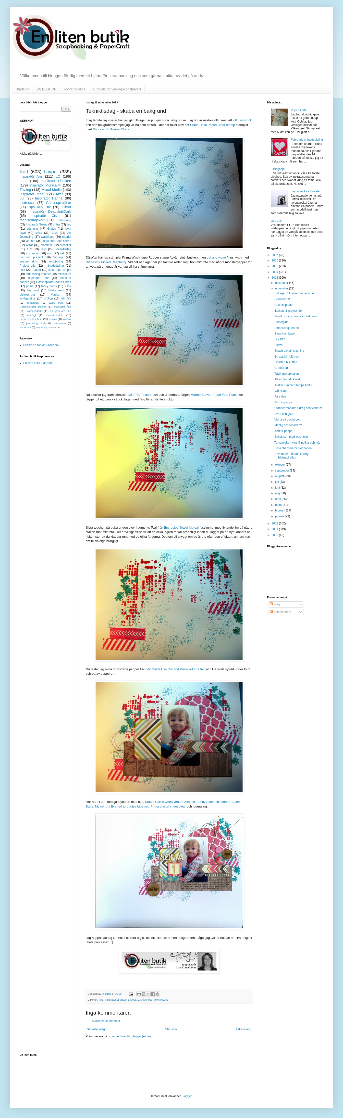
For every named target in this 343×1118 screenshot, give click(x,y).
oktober (280, 464)
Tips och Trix (39, 207)
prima (30, 286)
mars (278, 505)
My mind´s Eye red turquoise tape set (121, 806)
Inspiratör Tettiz (38, 278)
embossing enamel (38, 274)
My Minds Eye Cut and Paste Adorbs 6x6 (176, 669)
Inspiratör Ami (31, 176)
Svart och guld (283, 414)
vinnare (30, 241)
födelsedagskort (32, 220)
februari (280, 510)
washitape (47, 236)
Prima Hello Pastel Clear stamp (212, 125)
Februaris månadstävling (307, 139)
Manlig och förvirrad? (288, 425)
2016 (275, 260)
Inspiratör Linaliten (115, 999)
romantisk (33, 302)
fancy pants (49, 286)
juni (278, 487)
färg (101, 999)
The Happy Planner (46, 327)
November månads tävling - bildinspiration (292, 455)
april (278, 499)
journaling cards (36, 323)
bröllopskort (56, 290)
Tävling (25, 190)
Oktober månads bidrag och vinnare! (298, 408)
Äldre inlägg (243, 1029)
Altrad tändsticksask (287, 379)
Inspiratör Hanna (48, 198)
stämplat (147, 999)
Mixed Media (51, 190)
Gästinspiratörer (58, 203)
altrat (29, 245)
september (282, 470)
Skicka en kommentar (106, 1021)
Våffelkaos (281, 391)
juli (277, 482)
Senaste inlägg (96, 1029)
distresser (27, 203)
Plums (278, 345)
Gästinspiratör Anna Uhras (53, 282)
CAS (55, 233)
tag (69, 224)
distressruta (27, 294)
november (282, 288)
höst (22, 270)
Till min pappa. (284, 402)
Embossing (64, 220)
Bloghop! (279, 169)
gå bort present (31, 257)
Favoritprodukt (55, 315)
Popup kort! (298, 110)
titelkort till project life (288, 310)
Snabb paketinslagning (289, 350)
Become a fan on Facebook (41, 345)
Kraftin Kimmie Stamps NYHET (294, 385)
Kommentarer (280, 612)
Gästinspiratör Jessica (33, 306)
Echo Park (56, 302)
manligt (31, 315)
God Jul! (276, 221)
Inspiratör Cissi (45, 216)
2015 (275, 266)
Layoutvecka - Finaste (305, 191)
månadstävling (54, 265)
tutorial (66, 236)
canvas (53, 319)
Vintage (58, 257)
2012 (275, 523)
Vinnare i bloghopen (287, 419)
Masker (55, 294)
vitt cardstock (242, 120)
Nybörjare (25, 327)
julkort (66, 207)
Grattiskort (281, 368)
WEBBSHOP (46, 89)
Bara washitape (284, 333)
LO (139, 999)
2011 (275, 529)
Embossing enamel (286, 328)
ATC (29, 249)
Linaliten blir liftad (285, 362)
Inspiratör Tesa (32, 194)
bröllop (48, 298)
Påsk (67, 286)
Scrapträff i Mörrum (286, 356)
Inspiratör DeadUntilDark (50, 211)
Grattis (51, 228)
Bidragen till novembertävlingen (294, 293)
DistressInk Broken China (111, 129)
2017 (275, 255)
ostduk (67, 319)
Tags (43, 249)
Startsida (22, 89)
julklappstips (28, 298)
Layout (132, 999)
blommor (46, 245)
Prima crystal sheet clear (168, 806)
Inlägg (276, 604)
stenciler (65, 245)
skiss (39, 233)
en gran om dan (60, 311)
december (282, 283)
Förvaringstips (74, 89)
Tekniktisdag (161, 999)
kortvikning (56, 261)
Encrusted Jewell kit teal (181, 527)
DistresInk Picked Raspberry (106, 262)
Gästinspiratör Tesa (31, 319)
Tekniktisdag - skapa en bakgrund (296, 316)
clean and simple (60, 270)
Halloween (59, 323)
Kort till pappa (283, 431)
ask (62, 253)
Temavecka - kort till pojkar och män (297, 442)
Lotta (23, 181)
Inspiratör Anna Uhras (56, 241)
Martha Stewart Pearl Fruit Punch (214, 395)
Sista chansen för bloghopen (293, 448)
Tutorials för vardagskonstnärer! (117, 89)
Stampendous (34, 311)
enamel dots (29, 261)
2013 (275, 277)
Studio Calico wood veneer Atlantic (170, 802)
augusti (280, 476)
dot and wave (216, 257)
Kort (24, 171)
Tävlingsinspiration (286, 373)
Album (37, 270)
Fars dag (280, 396)
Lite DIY (279, 339)
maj (278, 493)
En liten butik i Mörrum (37, 363)
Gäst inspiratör (284, 305)
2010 (275, 535)
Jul (22, 198)
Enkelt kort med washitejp (291, 436)
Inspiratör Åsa (62, 306)
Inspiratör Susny (37, 224)
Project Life (28, 265)
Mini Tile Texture (140, 395)
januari (280, 516)
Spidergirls (281, 322)
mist (49, 253)
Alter (59, 194)
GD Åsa (66, 298)
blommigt (33, 290)
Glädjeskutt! (282, 299)
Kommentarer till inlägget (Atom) (130, 1036)
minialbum (64, 274)
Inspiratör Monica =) (45, 185)
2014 (275, 272)
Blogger (187, 1096)
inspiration (32, 253)
